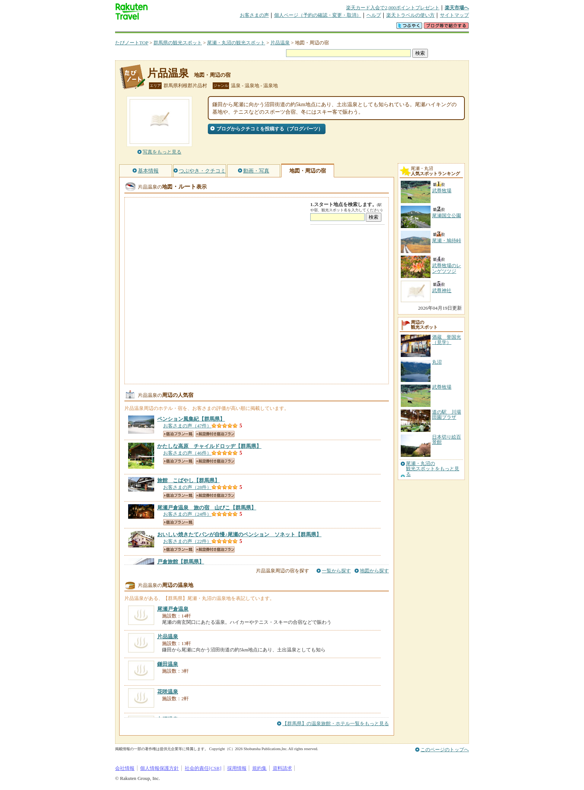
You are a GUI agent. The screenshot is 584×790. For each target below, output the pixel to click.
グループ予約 (263, 27)
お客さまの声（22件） (187, 541)
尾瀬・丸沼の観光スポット (236, 42)
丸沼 (437, 362)
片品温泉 (280, 42)
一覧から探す (336, 570)
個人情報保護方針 (159, 768)
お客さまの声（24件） (187, 514)
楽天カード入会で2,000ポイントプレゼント (392, 7)
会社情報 (124, 768)
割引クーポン (233, 27)
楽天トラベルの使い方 (410, 15)
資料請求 (282, 768)
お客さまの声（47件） (187, 426)
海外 (172, 27)
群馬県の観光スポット (177, 42)
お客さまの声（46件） (187, 453)
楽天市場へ (457, 7)
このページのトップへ (444, 749)
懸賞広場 (202, 27)
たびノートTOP (131, 42)
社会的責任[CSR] (203, 768)
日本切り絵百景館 (446, 439)
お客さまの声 (254, 15)
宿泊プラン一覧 (178, 434)
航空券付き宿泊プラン (215, 434)
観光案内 (294, 27)
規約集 (259, 768)
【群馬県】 (191, 419)
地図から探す (374, 570)
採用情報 (237, 768)
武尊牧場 (441, 387)
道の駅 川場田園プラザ (446, 414)
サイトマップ (454, 15)
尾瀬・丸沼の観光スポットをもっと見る (432, 469)
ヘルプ (373, 15)
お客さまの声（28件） (187, 487)
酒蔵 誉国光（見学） (446, 339)
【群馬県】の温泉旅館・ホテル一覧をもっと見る (335, 723)
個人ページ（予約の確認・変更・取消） (317, 15)
